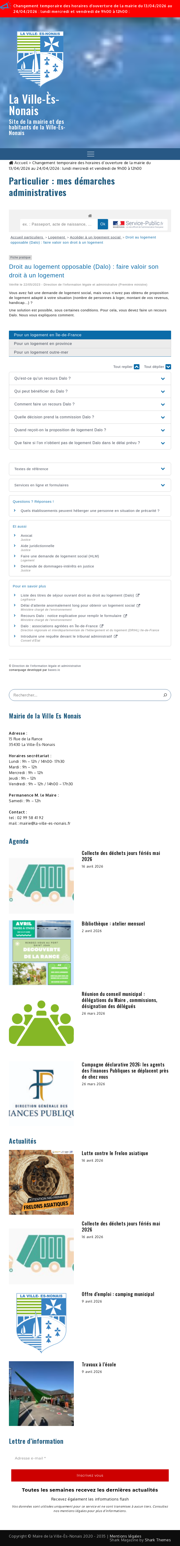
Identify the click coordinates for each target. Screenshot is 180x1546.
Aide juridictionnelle (37, 546)
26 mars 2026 (93, 1013)
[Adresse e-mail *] (90, 1458)
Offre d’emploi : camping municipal (118, 1293)
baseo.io (54, 670)
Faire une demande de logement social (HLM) (60, 556)
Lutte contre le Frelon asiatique (115, 1153)
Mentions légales (125, 1536)
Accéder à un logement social (96, 237)
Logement (57, 237)
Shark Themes (158, 1540)
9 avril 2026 (92, 1301)
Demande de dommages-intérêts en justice (57, 566)
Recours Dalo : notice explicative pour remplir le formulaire (74, 616)
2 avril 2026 (92, 931)
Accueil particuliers (27, 237)
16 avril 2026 (92, 866)
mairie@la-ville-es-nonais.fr (45, 823)
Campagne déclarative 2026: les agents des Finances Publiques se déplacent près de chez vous (125, 1070)
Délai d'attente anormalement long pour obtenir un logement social (80, 605)
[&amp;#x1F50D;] (165, 695)
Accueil (21, 162)
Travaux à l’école (99, 1364)
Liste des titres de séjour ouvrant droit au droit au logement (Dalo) (80, 595)
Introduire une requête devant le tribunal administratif (69, 636)
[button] (90, 378)
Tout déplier (157, 366)
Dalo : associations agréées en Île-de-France (62, 626)
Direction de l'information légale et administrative (46, 666)
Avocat (26, 535)
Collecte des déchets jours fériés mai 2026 (121, 855)
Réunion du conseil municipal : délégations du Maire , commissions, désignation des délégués (119, 999)
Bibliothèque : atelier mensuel (113, 923)
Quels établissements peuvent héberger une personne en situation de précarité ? (90, 511)
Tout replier (126, 366)
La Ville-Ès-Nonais (34, 104)
